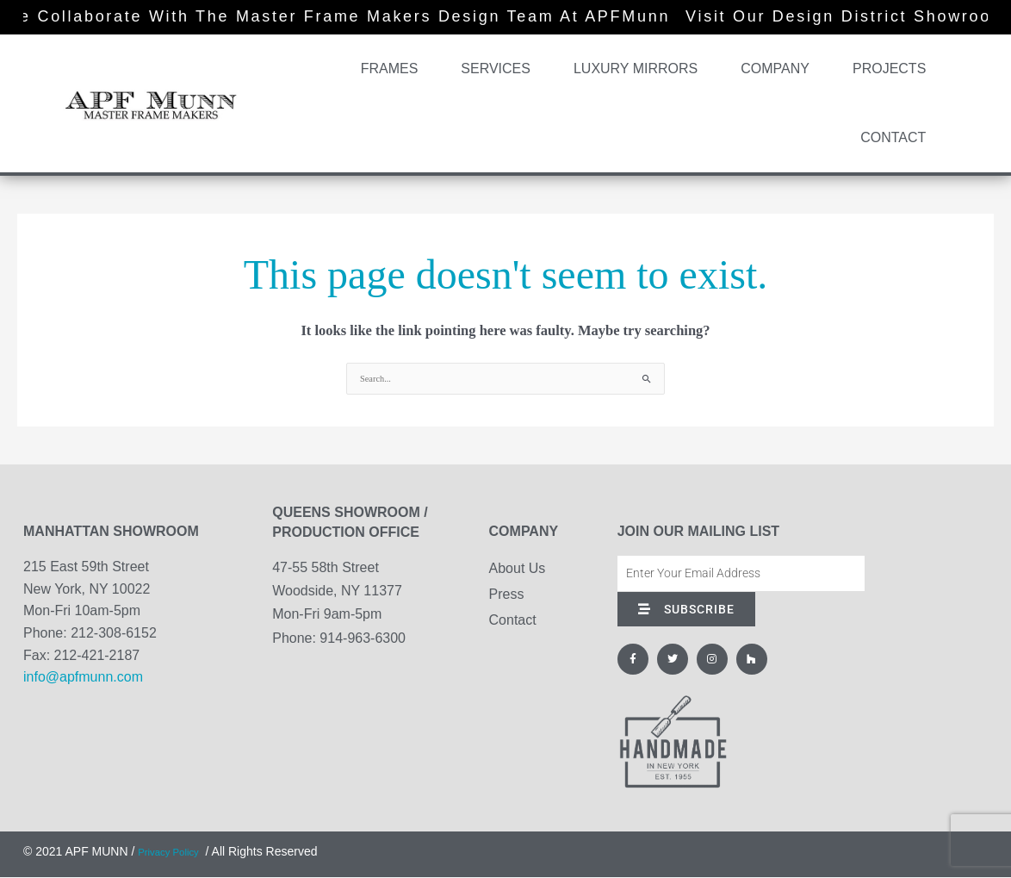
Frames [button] (394, 69)
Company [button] (779, 69)
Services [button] (500, 69)
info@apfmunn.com (83, 677)
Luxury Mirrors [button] (640, 69)
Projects (889, 68)
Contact (893, 137)
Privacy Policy (175, 852)
